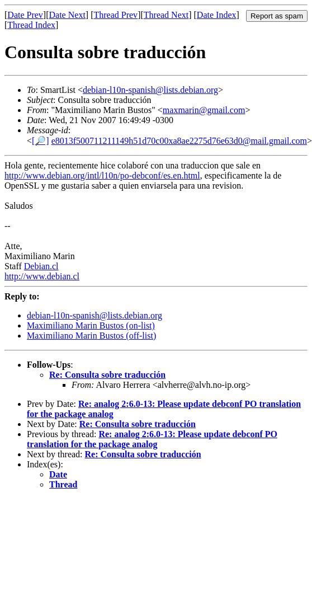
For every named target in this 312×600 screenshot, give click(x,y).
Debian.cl (41, 266)
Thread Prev (115, 15)
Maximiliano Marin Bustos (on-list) (91, 325)
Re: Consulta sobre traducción (107, 374)
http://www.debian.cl (41, 276)
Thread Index (31, 25)
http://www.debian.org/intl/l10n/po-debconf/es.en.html (102, 175)
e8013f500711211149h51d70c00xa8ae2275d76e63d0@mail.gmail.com (179, 141)
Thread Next (166, 15)
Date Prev (25, 15)
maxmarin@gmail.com (204, 110)
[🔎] (40, 141)
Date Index (217, 15)
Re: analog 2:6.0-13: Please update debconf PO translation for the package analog (152, 439)
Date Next (67, 15)
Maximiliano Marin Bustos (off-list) (91, 335)
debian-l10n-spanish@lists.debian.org (150, 90)
